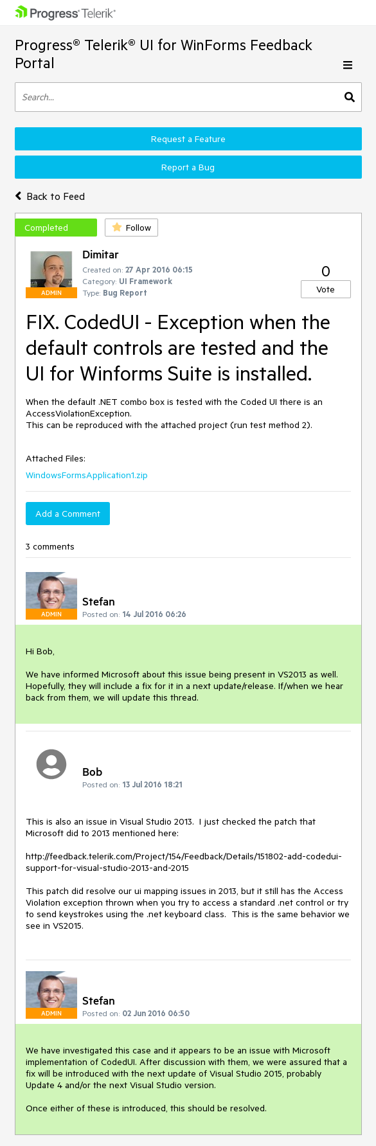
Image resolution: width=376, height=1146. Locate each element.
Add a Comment (67, 513)
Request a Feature (188, 139)
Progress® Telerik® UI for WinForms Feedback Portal (163, 53)
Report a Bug (188, 167)
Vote (325, 289)
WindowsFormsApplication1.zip (87, 475)
